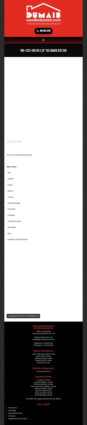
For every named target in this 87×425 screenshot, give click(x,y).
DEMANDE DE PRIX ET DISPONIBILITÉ (23, 316)
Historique (12, 410)
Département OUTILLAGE (17, 419)
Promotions (12, 408)
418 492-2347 (45, 31)
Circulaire (11, 416)
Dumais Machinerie (15, 413)
